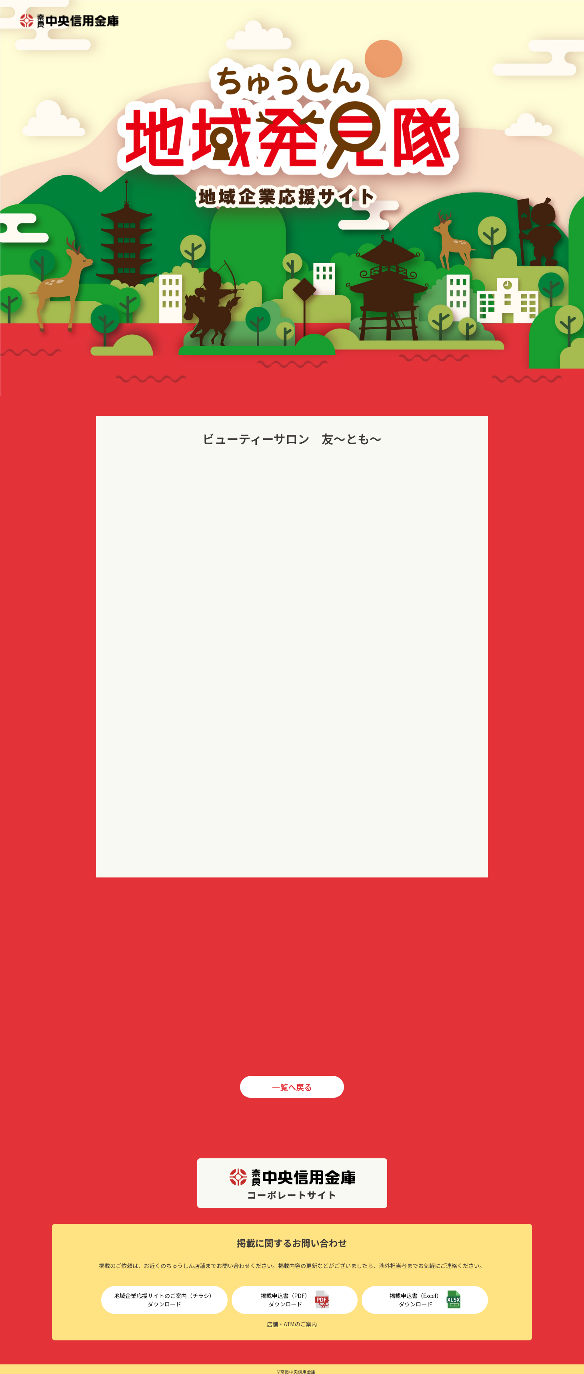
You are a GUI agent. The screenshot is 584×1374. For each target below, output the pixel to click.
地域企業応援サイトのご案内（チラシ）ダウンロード (164, 1300)
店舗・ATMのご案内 (292, 1324)
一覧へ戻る (292, 1087)
